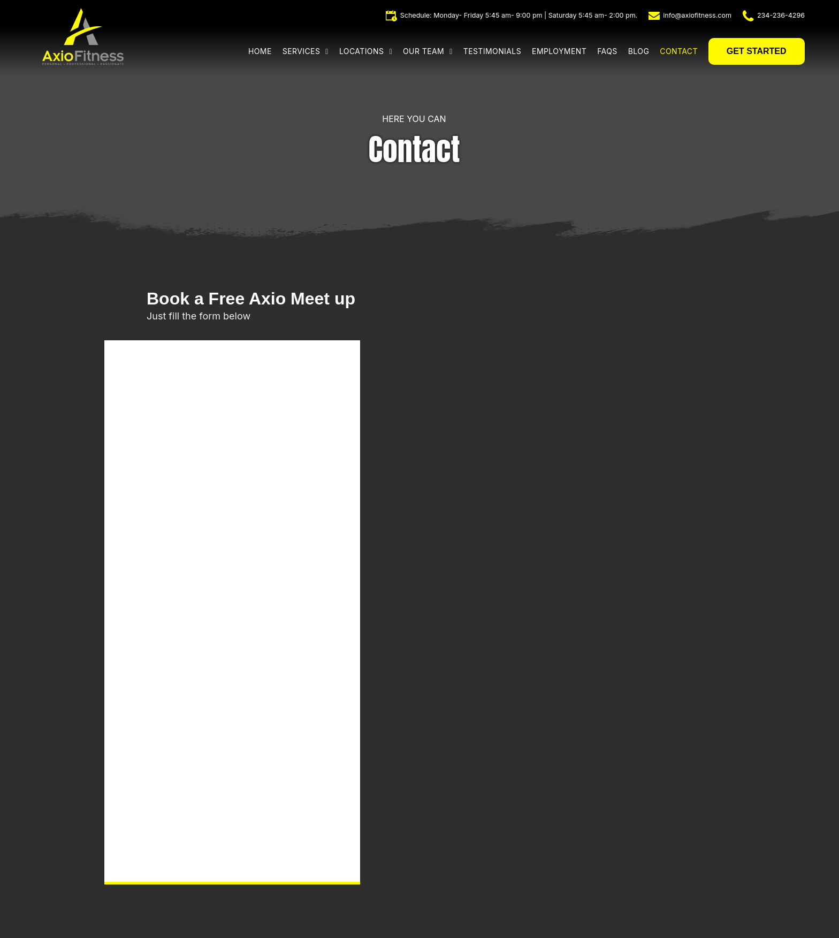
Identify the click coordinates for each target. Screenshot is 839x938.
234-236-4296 (781, 15)
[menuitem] (265, 51)
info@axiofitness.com (697, 15)
